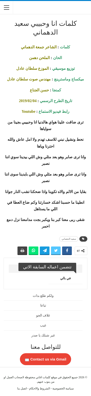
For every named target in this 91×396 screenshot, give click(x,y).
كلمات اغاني (43, 377)
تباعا (43, 305)
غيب (43, 325)
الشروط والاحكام (39, 388)
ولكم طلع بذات (43, 296)
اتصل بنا (22, 388)
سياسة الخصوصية (63, 388)
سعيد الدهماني (69, 239)
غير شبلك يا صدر (43, 335)
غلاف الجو (43, 315)
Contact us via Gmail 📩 (45, 359)
